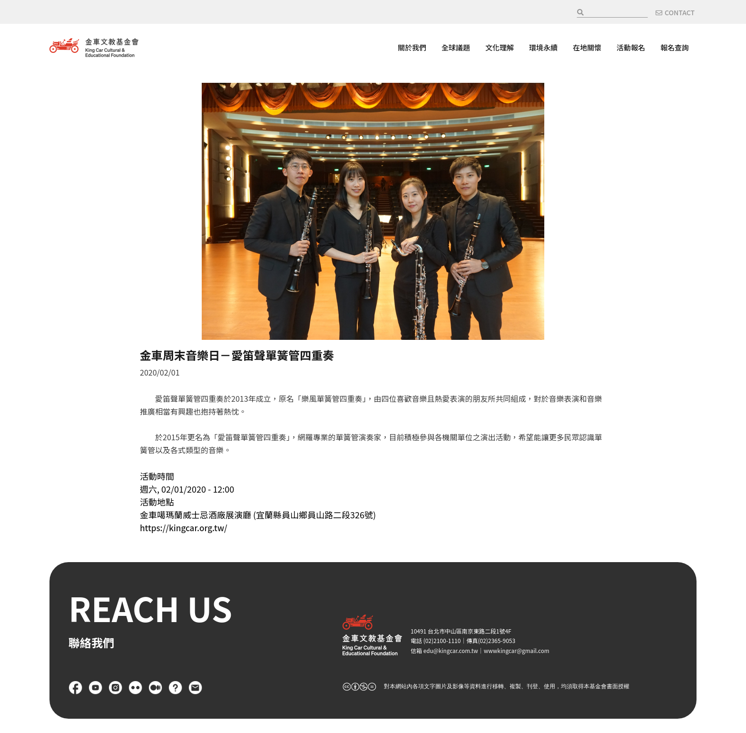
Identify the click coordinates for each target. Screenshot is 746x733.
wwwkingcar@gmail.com (520, 650)
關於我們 (412, 47)
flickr (135, 688)
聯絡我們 (195, 688)
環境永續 (543, 47)
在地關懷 (587, 47)
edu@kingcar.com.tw (452, 650)
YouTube (95, 688)
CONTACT (680, 12)
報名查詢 (674, 47)
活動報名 (631, 47)
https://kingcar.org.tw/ (186, 527)
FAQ (175, 688)
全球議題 (456, 47)
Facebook (76, 688)
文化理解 (499, 47)
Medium (155, 688)
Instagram (115, 688)
